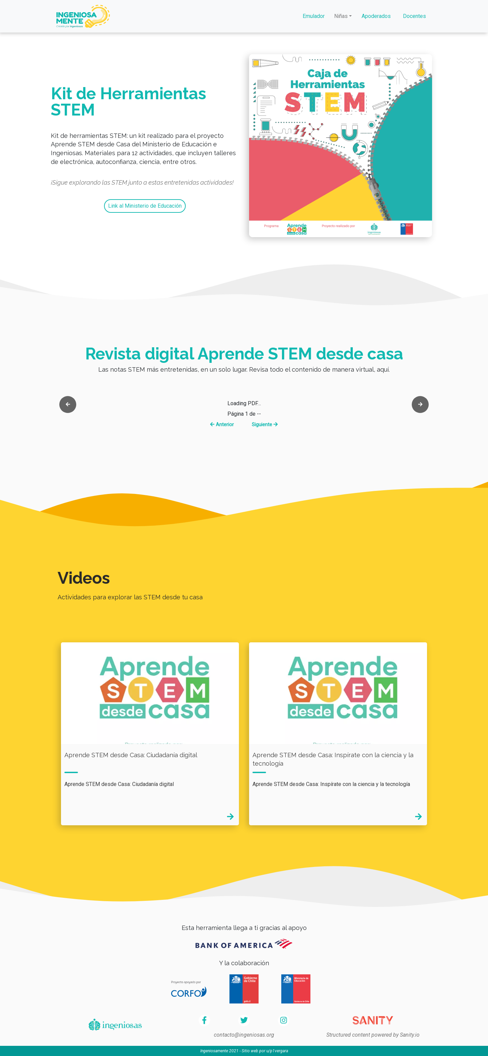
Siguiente (265, 425)
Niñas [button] (341, 16)
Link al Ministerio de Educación (145, 206)
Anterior (222, 425)
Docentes (414, 16)
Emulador (314, 16)
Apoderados (376, 16)
